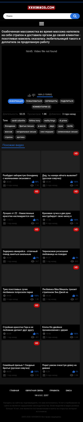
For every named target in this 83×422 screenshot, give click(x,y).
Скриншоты (51, 101)
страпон (9, 137)
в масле (42, 126)
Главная (14, 390)
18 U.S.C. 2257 (42, 395)
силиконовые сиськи (68, 132)
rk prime (63, 121)
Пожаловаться (34, 101)
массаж (8, 132)
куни (60, 126)
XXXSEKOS (36, 417)
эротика (21, 137)
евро (52, 126)
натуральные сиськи (26, 132)
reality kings (49, 121)
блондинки (10, 126)
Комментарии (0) (41, 107)
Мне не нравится (33, 95)
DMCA (69, 390)
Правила (54, 390)
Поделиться (67, 101)
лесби (70, 126)
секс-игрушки (46, 132)
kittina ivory (34, 121)
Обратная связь (34, 390)
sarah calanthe (18, 121)
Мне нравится (29, 95)
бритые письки (27, 126)
